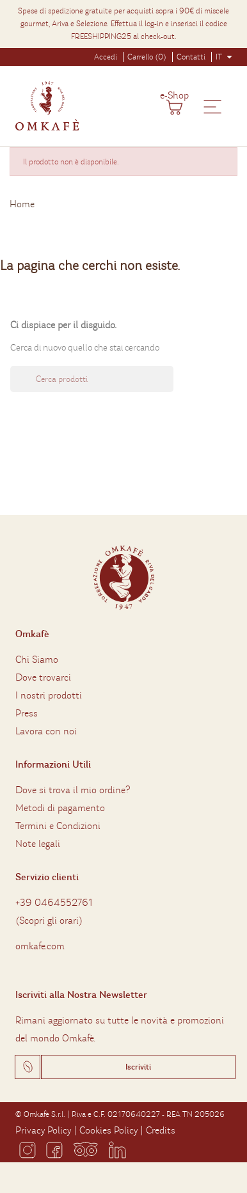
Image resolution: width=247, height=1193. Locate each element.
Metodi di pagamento (60, 808)
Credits (160, 1130)
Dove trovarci (43, 677)
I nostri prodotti (48, 695)
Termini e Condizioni (57, 826)
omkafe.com (40, 946)
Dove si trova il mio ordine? (72, 790)
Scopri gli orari (49, 920)
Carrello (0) (146, 57)
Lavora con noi (46, 731)
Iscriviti (138, 1067)
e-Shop (174, 95)
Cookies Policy (108, 1130)
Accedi (105, 57)
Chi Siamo (36, 659)
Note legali (37, 843)
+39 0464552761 (54, 902)
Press (26, 713)
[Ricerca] (91, 379)
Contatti (191, 57)
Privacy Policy (43, 1130)
